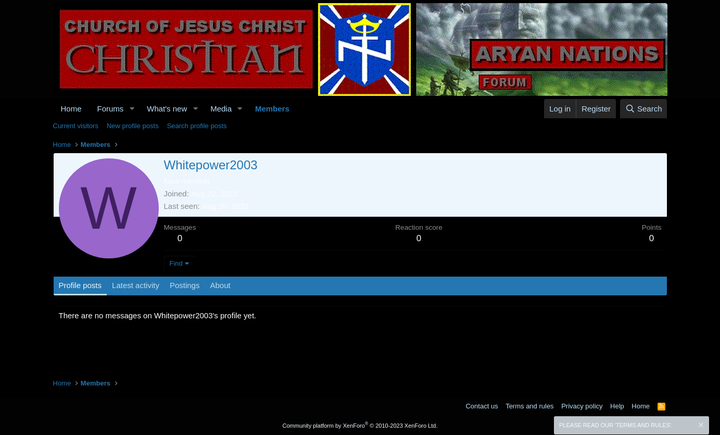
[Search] (643, 108)
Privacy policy (581, 406)
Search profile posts (197, 126)
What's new (167, 108)
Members (272, 108)
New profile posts (133, 126)
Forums (110, 108)
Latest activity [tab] (135, 285)
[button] (131, 108)
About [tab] (220, 285)
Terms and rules (529, 406)
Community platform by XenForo (360, 425)
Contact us (481, 406)
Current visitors (75, 126)
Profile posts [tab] (80, 285)
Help (617, 406)
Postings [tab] (185, 285)
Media (221, 108)
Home (71, 108)
